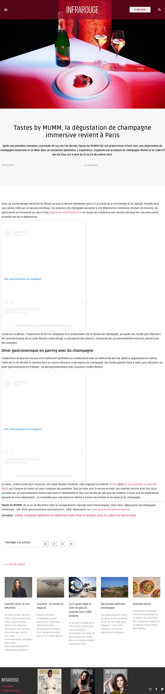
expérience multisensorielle (65, 212)
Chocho (113, 484)
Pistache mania (141, 604)
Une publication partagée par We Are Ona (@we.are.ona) (44, 475)
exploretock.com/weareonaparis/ (110, 509)
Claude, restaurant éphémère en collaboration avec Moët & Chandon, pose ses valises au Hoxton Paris (75, 515)
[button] (5, 9)
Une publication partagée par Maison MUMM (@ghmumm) (43, 325)
